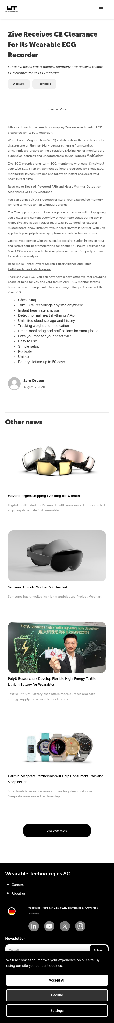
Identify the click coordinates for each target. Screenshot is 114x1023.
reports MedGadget (89, 156)
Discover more (57, 830)
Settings (57, 1011)
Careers (18, 885)
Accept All (57, 980)
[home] (11, 9)
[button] (101, 9)
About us (19, 893)
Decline (57, 995)
